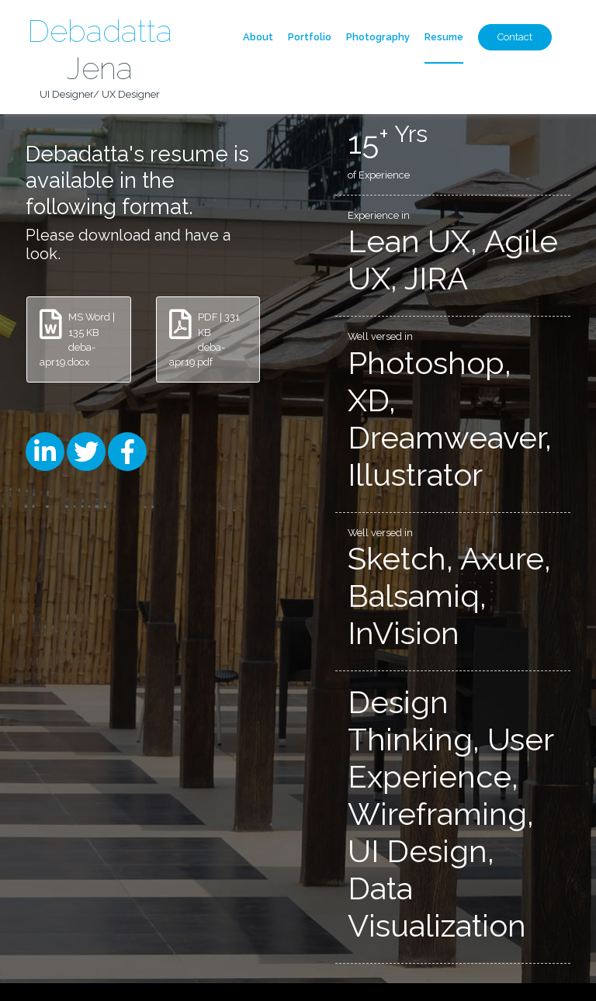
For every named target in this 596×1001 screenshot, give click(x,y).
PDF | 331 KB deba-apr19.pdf (204, 339)
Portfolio (309, 37)
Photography (378, 37)
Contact (514, 37)
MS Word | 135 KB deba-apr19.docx (77, 339)
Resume (443, 37)
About (258, 37)
